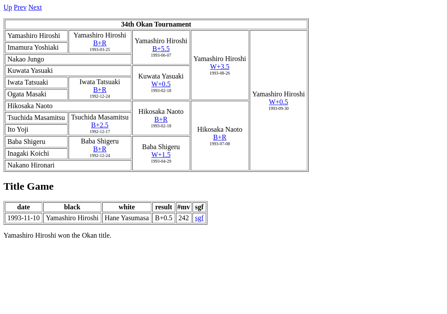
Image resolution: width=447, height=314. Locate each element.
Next (35, 7)
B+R (99, 43)
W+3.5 (219, 66)
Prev (20, 7)
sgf (199, 218)
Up (7, 7)
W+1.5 (161, 154)
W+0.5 (278, 102)
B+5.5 (161, 48)
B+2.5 (100, 125)
